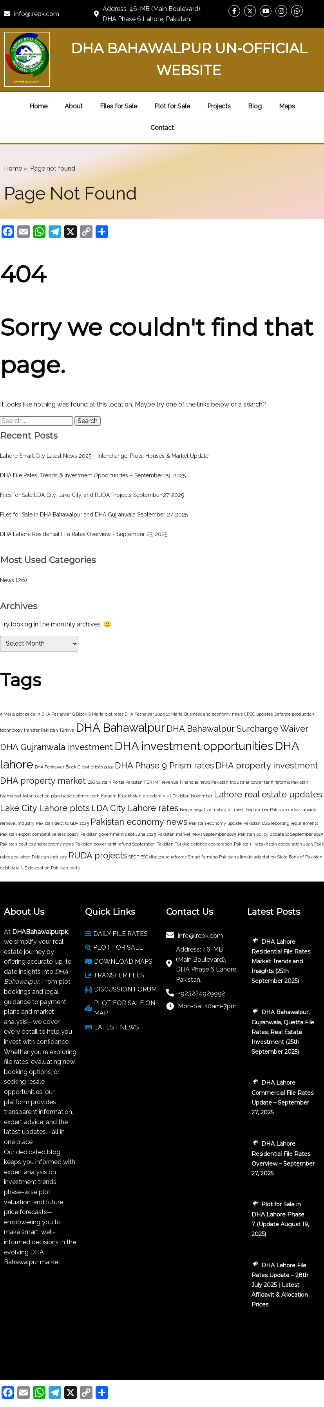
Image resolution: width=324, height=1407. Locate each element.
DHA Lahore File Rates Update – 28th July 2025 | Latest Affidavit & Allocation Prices (280, 1284)
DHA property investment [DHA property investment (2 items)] (266, 765)
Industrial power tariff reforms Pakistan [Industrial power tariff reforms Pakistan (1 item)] (269, 782)
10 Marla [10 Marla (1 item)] (174, 714)
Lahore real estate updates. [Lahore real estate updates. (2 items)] (269, 794)
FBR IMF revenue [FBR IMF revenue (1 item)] (161, 782)
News (7, 580)
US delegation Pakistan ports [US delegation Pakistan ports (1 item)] (50, 867)
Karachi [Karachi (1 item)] (108, 795)
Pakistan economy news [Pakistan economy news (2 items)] (139, 822)
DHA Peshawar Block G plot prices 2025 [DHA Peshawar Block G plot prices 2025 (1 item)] (74, 767)
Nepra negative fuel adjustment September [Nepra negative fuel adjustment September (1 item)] (224, 809)
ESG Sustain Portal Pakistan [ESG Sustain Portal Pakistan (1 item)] (115, 782)
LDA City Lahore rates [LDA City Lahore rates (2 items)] (134, 808)
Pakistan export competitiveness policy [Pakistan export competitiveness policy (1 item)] (39, 834)
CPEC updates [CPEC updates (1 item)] (258, 714)
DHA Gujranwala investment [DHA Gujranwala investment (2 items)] (56, 747)
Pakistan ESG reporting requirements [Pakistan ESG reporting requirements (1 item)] (280, 823)
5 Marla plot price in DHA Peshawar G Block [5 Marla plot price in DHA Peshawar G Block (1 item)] (43, 714)
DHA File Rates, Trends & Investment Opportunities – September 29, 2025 (93, 475)
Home (13, 168)
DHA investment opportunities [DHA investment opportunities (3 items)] (193, 746)
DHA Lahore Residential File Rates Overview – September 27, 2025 (83, 534)
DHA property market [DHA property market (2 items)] (43, 780)
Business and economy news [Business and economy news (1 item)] (213, 714)
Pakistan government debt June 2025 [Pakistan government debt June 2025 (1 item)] (118, 834)
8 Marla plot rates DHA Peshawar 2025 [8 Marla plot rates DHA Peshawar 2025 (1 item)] (127, 714)
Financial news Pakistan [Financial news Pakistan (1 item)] (204, 782)
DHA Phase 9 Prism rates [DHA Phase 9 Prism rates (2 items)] (164, 765)
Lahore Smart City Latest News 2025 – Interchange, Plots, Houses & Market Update (104, 456)
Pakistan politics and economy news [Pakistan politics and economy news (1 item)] (37, 844)
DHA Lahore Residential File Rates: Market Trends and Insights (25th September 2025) (281, 961)
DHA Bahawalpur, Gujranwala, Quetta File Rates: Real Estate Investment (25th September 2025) (283, 1032)
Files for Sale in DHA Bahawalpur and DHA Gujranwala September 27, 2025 (94, 514)
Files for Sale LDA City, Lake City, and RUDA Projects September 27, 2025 (92, 495)
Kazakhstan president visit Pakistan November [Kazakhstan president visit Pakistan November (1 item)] (165, 795)
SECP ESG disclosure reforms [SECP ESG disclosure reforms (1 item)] (157, 857)
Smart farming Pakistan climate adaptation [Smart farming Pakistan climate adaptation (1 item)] (232, 857)
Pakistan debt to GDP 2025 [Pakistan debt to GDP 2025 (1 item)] (62, 823)
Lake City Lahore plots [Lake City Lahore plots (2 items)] (45, 808)
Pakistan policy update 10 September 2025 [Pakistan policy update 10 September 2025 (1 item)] (280, 834)
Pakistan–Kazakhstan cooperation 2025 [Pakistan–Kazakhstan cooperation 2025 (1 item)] (273, 844)
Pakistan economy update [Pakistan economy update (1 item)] (215, 823)
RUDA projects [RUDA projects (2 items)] (98, 855)
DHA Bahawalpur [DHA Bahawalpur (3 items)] (120, 727)
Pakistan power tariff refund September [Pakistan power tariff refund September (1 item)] (115, 844)
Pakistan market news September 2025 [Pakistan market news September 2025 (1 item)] (196, 834)
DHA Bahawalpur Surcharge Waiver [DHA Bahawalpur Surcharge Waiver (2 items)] (237, 728)
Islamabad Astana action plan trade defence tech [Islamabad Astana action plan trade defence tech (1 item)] (50, 795)
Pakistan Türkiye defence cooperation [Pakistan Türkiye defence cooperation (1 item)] (194, 844)
